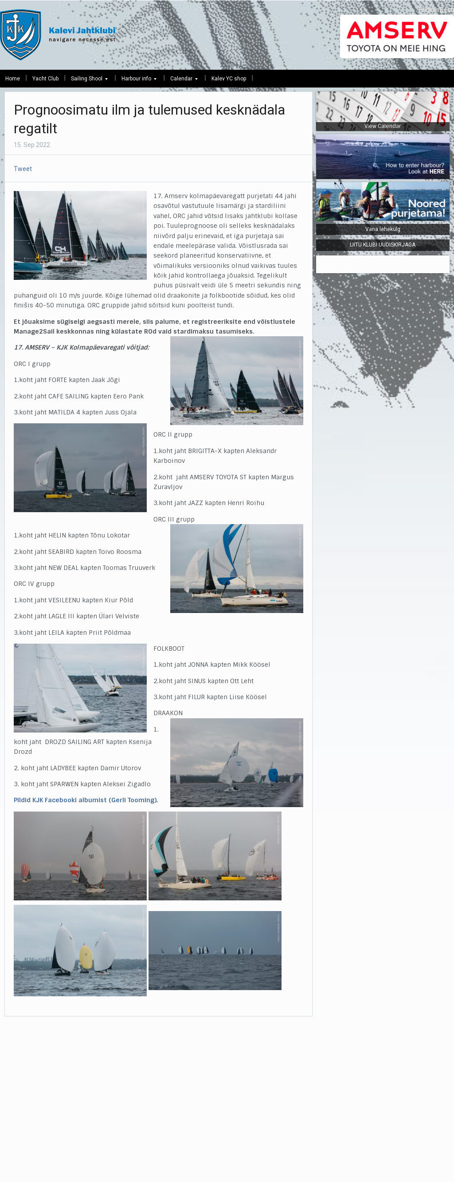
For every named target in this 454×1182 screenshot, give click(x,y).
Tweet (23, 168)
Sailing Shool (87, 81)
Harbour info (136, 81)
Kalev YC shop (228, 79)
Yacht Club (45, 79)
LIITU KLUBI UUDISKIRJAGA (382, 245)
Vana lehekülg (382, 229)
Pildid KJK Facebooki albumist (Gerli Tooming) (85, 800)
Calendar (181, 81)
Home (12, 79)
